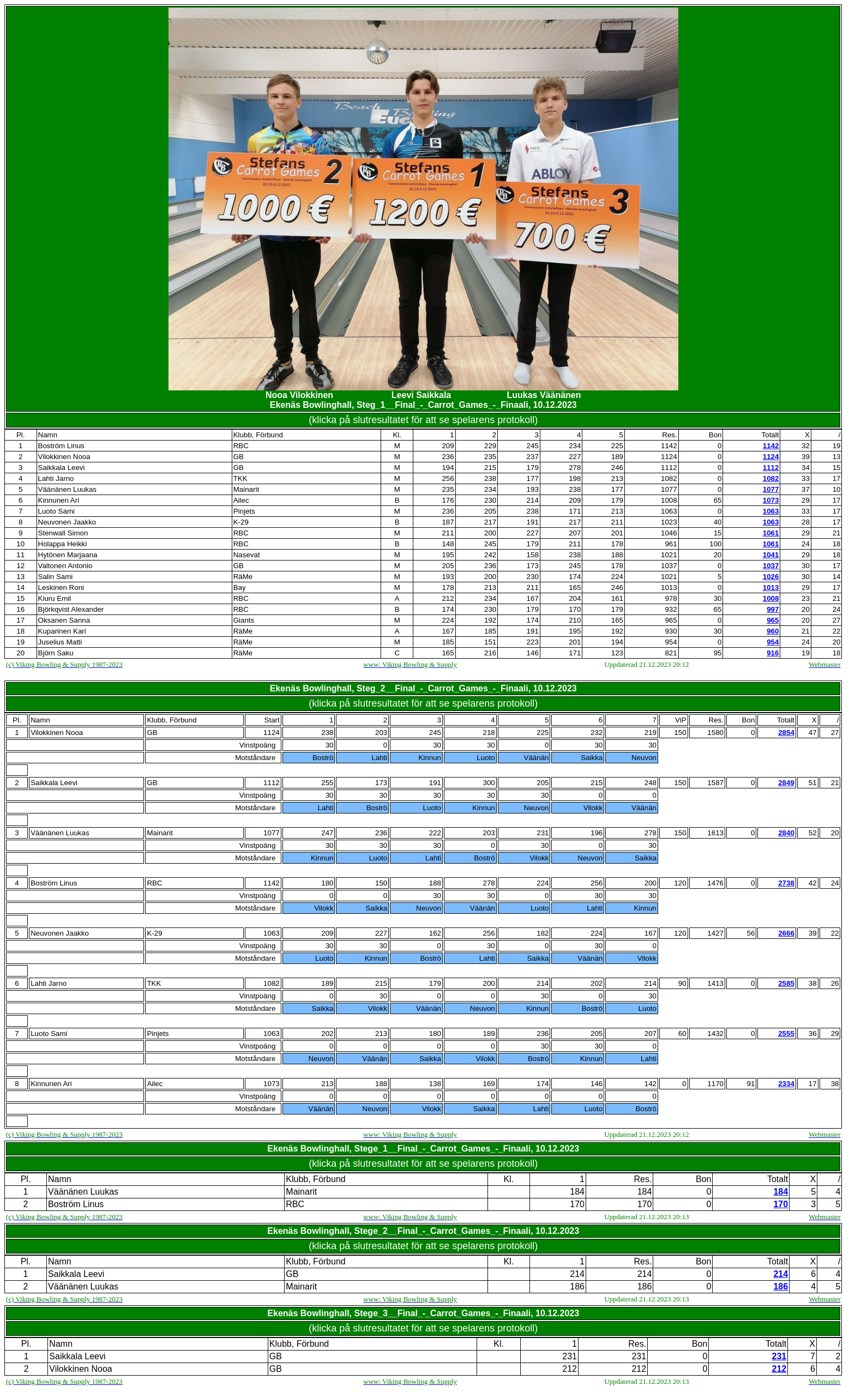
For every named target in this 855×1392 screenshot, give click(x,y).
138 (435, 1084)
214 (533, 500)
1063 (669, 511)
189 (617, 457)
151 (490, 642)
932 (671, 609)
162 (435, 933)
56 (750, 933)
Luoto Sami (56, 511)
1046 (669, 533)
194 (448, 467)
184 (577, 1191)
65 (718, 500)
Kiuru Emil (54, 598)
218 (489, 732)
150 (381, 883)
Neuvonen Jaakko (67, 522)
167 (533, 598)
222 (435, 833)
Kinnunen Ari (59, 500)
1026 (771, 577)
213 (617, 478)
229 (490, 446)
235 (490, 457)
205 (490, 511)
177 (533, 478)
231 (543, 833)
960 (773, 631)
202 (597, 983)
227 (575, 457)
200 (490, 533)
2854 (786, 732)
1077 (669, 489)
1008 (669, 500)
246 (617, 467)
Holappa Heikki (62, 544)
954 (671, 642)
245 (533, 446)
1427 (715, 933)
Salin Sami (55, 577)
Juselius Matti (60, 642)
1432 (715, 1033)
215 (490, 467)
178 (617, 544)
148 (448, 544)
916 (773, 653)
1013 (669, 587)
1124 (669, 457)
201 (617, 533)
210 (575, 620)
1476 (715, 883)
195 (448, 555)
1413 (715, 983)
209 (448, 446)
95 (718, 653)
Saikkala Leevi (61, 467)
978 (671, 598)
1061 (771, 533)
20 (718, 555)
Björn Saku (56, 653)
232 (597, 732)
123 (617, 653)
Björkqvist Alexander (71, 609)
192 (490, 620)
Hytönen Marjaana (68, 555)
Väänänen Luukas (67, 489)
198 (575, 478)
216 (490, 653)
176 (448, 500)
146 (533, 653)
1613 (715, 833)
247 (327, 833)
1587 (715, 783)
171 (575, 511)
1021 (669, 555)
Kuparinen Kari (62, 631)
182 (543, 933)
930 (671, 631)
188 (617, 555)
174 (575, 577)
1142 (669, 446)
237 (533, 457)
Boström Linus (61, 446)
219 (651, 732)
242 (490, 555)
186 (577, 1286)
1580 (715, 732)
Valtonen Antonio (65, 566)
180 (327, 883)
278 (575, 467)
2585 (786, 983)
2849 (786, 783)
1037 (669, 566)
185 (490, 631)
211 (617, 522)
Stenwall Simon (63, 533)
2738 (786, 883)
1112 (669, 467)
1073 (771, 500)
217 (490, 522)
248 (651, 783)
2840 (786, 833)
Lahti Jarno (56, 478)
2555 (786, 1033)
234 (575, 446)
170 (575, 609)
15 (718, 533)
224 (617, 577)
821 (671, 653)
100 (715, 544)
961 (671, 544)
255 (327, 783)
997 (773, 609)
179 (533, 467)
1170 (715, 1084)
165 (575, 587)
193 (533, 489)
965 (671, 620)
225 (617, 446)
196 (597, 833)
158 (533, 555)
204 (575, 598)
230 (490, 500)
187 (448, 522)
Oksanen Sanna (64, 620)
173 (533, 566)
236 (448, 457)
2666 (786, 933)
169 (489, 1084)
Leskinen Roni (61, 587)
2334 (786, 1084)
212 (448, 598)
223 (533, 642)
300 (489, 783)
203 (381, 732)
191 (533, 522)
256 (448, 478)
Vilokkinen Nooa (64, 457)
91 (750, 1084)
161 (617, 598)
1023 (669, 522)
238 (490, 478)
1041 (771, 555)
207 (575, 533)
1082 (669, 478)
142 (651, 1084)
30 (718, 598)
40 (718, 522)
